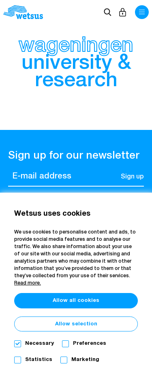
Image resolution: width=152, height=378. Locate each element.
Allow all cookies (76, 300)
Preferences (89, 343)
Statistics (38, 359)
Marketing (85, 359)
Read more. (27, 283)
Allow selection (76, 324)
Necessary (39, 343)
